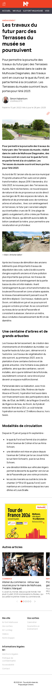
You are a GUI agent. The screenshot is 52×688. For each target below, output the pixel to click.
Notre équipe (8, 637)
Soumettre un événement (33, 627)
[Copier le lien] (48, 113)
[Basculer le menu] (4, 4)
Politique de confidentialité (9, 659)
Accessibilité (8, 664)
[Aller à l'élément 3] (25, 601)
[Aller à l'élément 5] (30, 601)
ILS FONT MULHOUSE (33, 10)
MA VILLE (17, 10)
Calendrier (32, 622)
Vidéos (5, 634)
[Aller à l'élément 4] (28, 601)
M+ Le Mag (7, 630)
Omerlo (30, 684)
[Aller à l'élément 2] (23, 601)
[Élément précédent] (17, 601)
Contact (6, 668)
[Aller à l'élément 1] (21, 601)
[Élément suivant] (35, 601)
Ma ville (6, 618)
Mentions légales (10, 654)
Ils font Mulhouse (10, 622)
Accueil (6, 10)
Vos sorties (7, 626)
